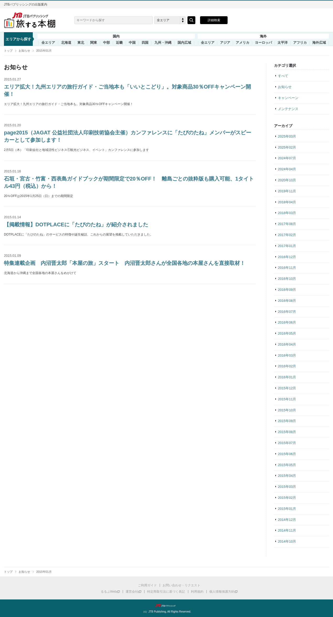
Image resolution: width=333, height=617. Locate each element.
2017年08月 (287, 224)
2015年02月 (287, 498)
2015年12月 (287, 388)
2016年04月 (287, 344)
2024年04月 (287, 169)
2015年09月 (287, 421)
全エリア (48, 43)
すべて (283, 76)
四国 (145, 43)
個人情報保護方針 (221, 591)
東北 (80, 43)
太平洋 (282, 43)
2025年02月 (287, 147)
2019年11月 (287, 191)
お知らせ (24, 50)
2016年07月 (287, 312)
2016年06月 (287, 322)
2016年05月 (287, 333)
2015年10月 (287, 410)
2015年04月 (287, 476)
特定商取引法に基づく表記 (166, 591)
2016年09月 (287, 290)
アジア (225, 43)
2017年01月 (287, 246)
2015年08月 (287, 432)
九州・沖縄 (162, 43)
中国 (132, 43)
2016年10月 (287, 279)
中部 (106, 43)
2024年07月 (287, 158)
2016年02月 (287, 366)
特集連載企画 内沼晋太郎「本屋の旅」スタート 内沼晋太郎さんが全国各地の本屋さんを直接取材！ (124, 263)
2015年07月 (287, 443)
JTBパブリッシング (166, 605)
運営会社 (132, 591)
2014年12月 (287, 520)
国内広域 (184, 43)
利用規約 (197, 591)
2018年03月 (287, 213)
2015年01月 (44, 50)
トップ (8, 50)
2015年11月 (287, 399)
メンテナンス (288, 109)
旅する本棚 (33, 20)
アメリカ (242, 43)
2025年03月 (287, 136)
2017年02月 (287, 235)
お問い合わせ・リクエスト (181, 585)
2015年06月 (287, 454)
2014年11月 (287, 530)
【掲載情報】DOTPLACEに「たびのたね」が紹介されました (76, 224)
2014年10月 (287, 541)
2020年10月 (287, 180)
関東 (93, 43)
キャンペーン (288, 98)
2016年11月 (287, 268)
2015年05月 (287, 465)
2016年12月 (287, 257)
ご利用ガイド (147, 585)
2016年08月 (287, 301)
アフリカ (300, 43)
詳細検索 (214, 20)
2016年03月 (287, 355)
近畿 (119, 43)
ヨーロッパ (263, 43)
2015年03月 (287, 487)
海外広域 (319, 43)
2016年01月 (287, 377)
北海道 (66, 43)
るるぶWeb (108, 591)
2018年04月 (287, 202)
